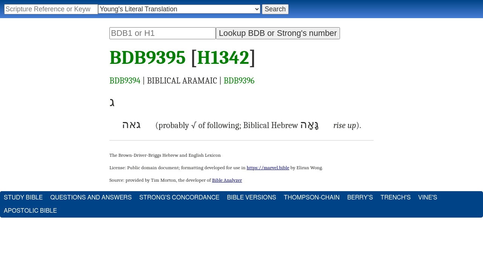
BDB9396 (239, 81)
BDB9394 (124, 81)
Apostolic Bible (30, 211)
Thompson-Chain (312, 198)
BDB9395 (147, 58)
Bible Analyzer (227, 180)
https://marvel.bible (268, 167)
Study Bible (23, 198)
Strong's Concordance (179, 198)
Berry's (360, 198)
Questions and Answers (91, 198)
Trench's (395, 198)
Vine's (427, 198)
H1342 (223, 58)
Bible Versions (251, 198)
